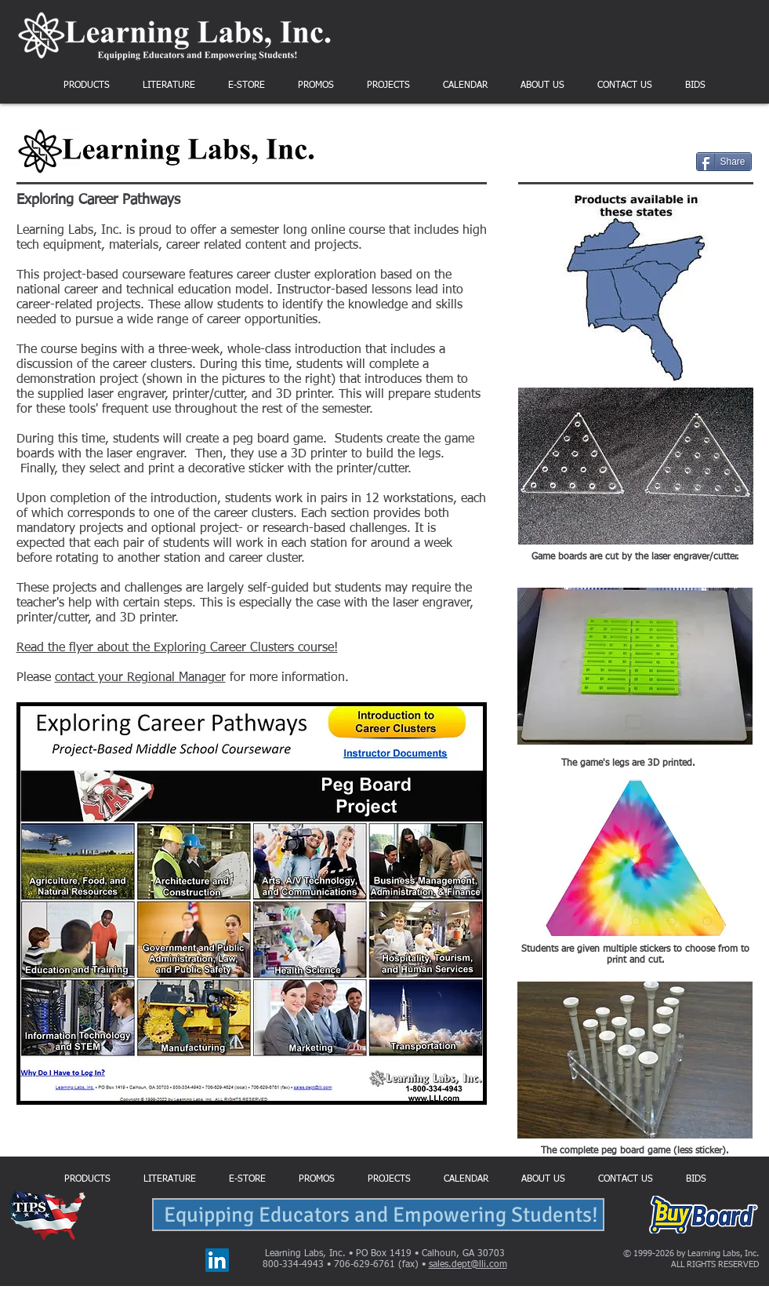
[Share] (724, 161)
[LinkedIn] (217, 1260)
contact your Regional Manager (140, 678)
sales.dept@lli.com (468, 1265)
